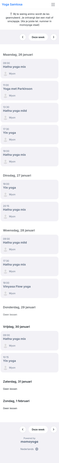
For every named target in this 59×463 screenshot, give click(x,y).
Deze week (38, 37)
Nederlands (29, 449)
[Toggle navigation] (53, 4)
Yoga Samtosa (12, 4)
